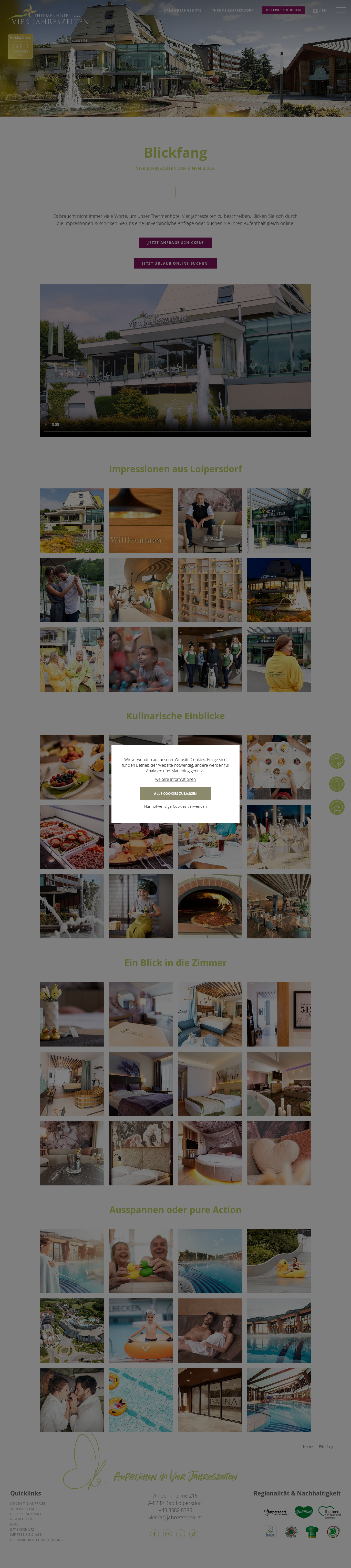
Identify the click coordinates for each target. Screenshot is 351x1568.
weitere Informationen (175, 779)
